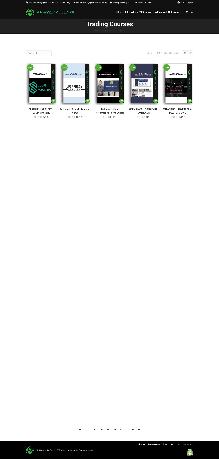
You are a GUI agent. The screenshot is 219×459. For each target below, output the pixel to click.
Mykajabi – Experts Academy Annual (75, 111)
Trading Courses (108, 31)
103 (134, 429)
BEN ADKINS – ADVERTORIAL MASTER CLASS (178, 111)
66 (114, 429)
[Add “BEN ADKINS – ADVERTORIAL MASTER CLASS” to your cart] (189, 101)
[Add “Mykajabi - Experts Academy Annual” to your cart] (87, 101)
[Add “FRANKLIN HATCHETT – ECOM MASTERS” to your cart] (53, 101)
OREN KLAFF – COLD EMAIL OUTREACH (143, 111)
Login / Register (185, 2)
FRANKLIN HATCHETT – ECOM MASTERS (41, 111)
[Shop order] (39, 53)
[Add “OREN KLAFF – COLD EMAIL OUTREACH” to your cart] (155, 101)
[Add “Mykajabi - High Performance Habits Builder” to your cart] (121, 101)
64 (102, 429)
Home (96, 31)
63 (95, 429)
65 (108, 429)
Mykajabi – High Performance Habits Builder (109, 111)
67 (121, 429)
